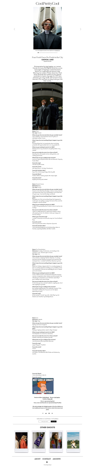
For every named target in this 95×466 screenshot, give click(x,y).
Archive (57, 459)
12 (52, 52)
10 (50, 52)
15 (56, 52)
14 (55, 52)
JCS (54, 172)
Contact (46, 459)
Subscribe (53, 421)
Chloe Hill (49, 399)
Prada (41, 50)
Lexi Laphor (49, 66)
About (37, 459)
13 (54, 52)
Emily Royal (46, 397)
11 (51, 52)
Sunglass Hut (57, 50)
